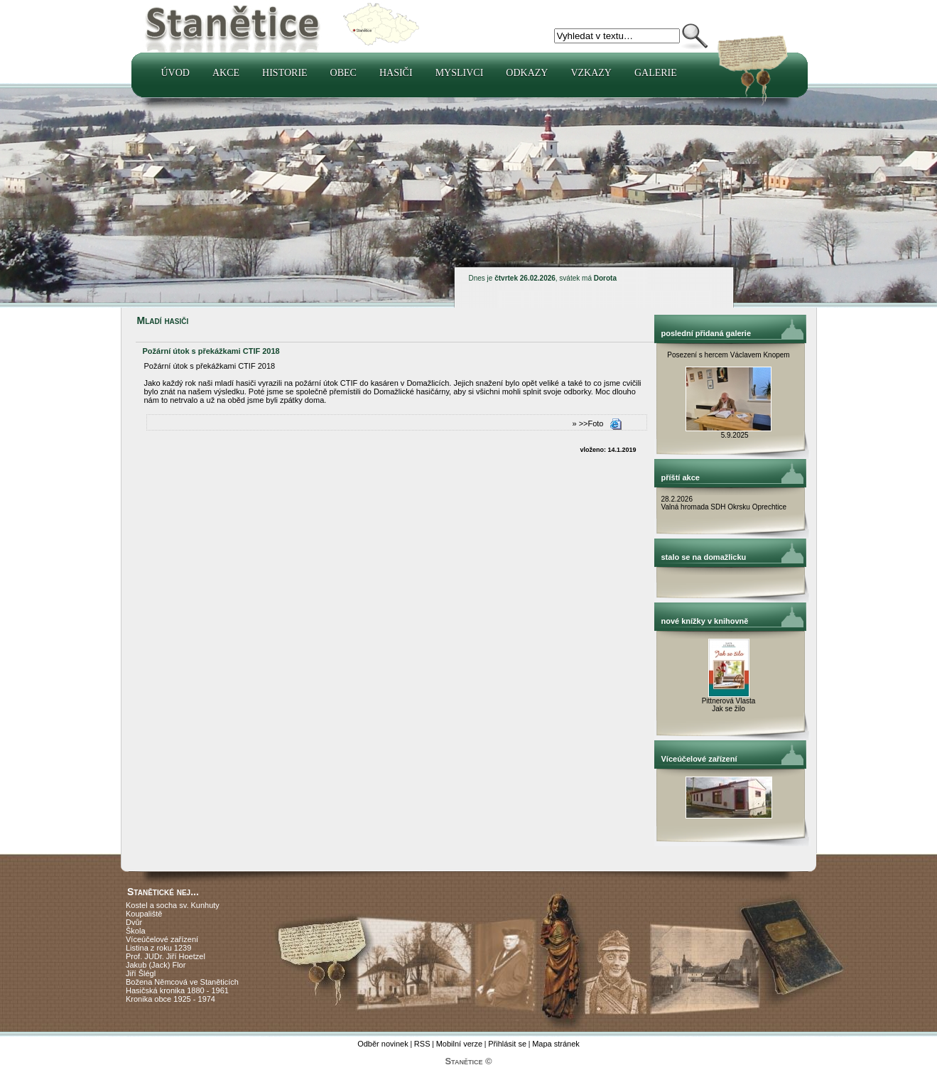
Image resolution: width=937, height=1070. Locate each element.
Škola (136, 930)
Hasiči (396, 72)
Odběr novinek (382, 1043)
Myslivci (459, 72)
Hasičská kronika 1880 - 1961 (177, 990)
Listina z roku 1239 (158, 948)
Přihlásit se (507, 1043)
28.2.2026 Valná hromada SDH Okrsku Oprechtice (724, 503)
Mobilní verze (459, 1043)
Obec (343, 72)
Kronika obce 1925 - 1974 (170, 999)
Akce (225, 72)
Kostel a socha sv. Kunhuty (173, 905)
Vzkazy (591, 72)
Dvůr (134, 922)
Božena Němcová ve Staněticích (182, 982)
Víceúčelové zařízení (162, 939)
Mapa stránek (556, 1043)
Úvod (175, 72)
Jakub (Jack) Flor (155, 965)
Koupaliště (144, 913)
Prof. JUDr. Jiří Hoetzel (165, 956)
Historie (285, 72)
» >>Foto (587, 423)
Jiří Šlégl (141, 973)
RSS (422, 1043)
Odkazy (527, 72)
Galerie (655, 72)
